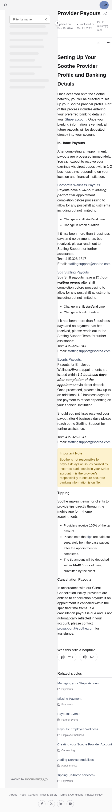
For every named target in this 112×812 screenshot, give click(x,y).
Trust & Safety (48, 794)
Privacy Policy (94, 794)
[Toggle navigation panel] (57, 22)
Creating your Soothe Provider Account (84, 744)
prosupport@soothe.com (75, 628)
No (88, 657)
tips (89, 537)
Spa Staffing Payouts (73, 272)
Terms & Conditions (71, 794)
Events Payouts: (69, 359)
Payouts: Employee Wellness (77, 729)
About (13, 794)
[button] (104, 5)
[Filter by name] (29, 19)
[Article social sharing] (98, 42)
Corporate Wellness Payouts (78, 185)
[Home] (5, 5)
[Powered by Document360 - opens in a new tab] (28, 779)
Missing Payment (69, 698)
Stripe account (75, 119)
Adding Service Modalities (75, 759)
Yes (67, 657)
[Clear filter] (45, 19)
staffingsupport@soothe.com (89, 264)
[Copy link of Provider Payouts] (105, 13)
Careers (33, 794)
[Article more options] (108, 42)
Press (22, 794)
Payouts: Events (68, 714)
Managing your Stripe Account (78, 683)
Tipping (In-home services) (76, 775)
